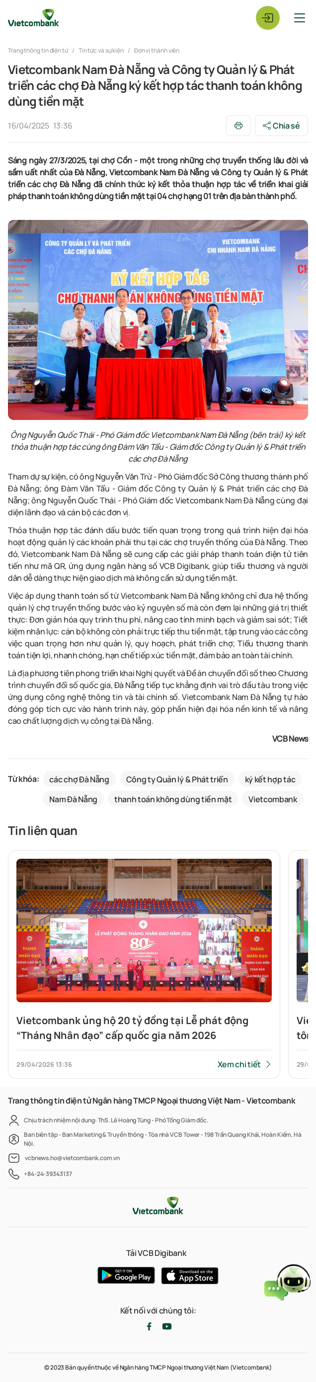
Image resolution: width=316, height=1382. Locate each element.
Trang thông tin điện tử (38, 50)
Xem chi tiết (239, 1064)
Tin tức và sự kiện (101, 50)
